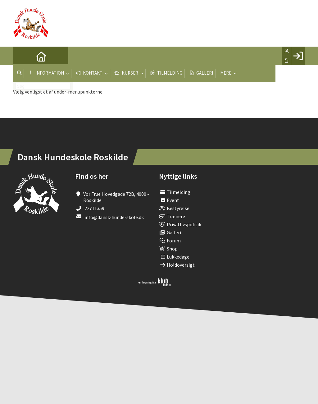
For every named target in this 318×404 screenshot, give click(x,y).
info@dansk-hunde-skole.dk (114, 217)
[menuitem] (22, 56)
